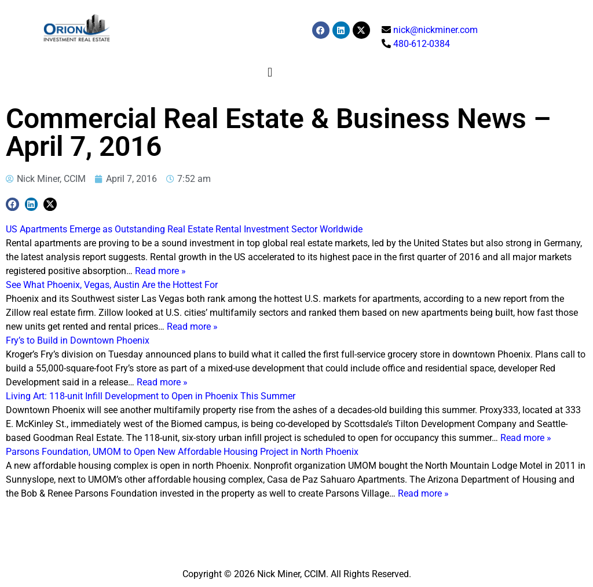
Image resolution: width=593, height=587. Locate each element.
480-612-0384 (421, 43)
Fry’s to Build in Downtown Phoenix (77, 340)
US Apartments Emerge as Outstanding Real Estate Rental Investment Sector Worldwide (184, 229)
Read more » (160, 270)
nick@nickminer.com (435, 29)
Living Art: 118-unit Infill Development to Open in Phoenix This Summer (150, 396)
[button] (270, 72)
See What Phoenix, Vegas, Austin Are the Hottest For (112, 284)
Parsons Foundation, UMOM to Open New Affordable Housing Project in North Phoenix (182, 451)
